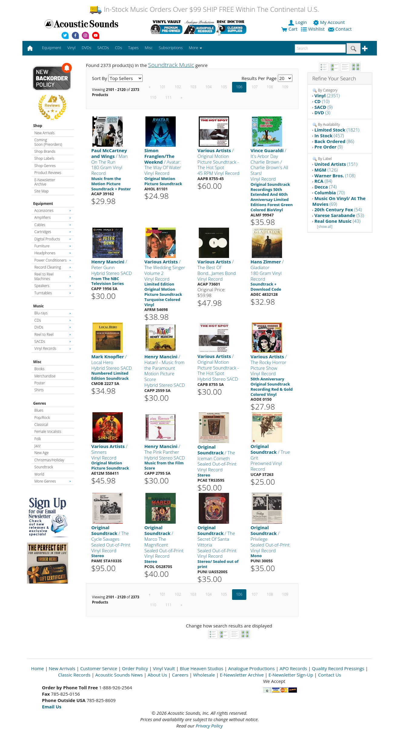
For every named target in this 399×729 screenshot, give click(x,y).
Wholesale (204, 675)
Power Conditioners (53, 260)
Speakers (53, 285)
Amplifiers (53, 217)
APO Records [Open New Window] (293, 668)
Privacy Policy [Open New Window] (209, 726)
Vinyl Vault (164, 668)
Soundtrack (44, 467)
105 (224, 86)
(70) (329, 192)
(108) (334, 175)
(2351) (327, 95)
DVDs (53, 327)
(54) (338, 209)
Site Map (42, 191)
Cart (289, 29)
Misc (37, 361)
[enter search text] (320, 48)
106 (239, 86)
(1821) (337, 130)
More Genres (53, 481)
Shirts (39, 390)
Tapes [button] (133, 47)
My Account (329, 22)
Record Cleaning (53, 267)
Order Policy (135, 668)
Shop (37, 125)
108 (270, 86)
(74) (325, 187)
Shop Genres (45, 165)
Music (38, 306)
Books (40, 368)
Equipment (43, 203)
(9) (323, 107)
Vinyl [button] (71, 47)
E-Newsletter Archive (45, 182)
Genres (39, 403)
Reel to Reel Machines (53, 276)
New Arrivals (45, 132)
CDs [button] (118, 47)
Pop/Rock (42, 417)
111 (168, 97)
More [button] (195, 47)
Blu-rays (53, 313)
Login (298, 22)
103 (193, 86)
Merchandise (45, 376)
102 (178, 86)
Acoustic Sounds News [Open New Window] (119, 675)
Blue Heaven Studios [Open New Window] (201, 668)
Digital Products (53, 239)
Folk (38, 438)
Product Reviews (48, 172)
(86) (334, 141)
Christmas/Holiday (49, 460)
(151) (335, 164)
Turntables (53, 293)
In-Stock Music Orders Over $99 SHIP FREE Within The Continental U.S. (204, 9)
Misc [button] (148, 47)
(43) (337, 221)
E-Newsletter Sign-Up (290, 675)
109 (285, 86)
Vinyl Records (53, 348)
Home (37, 668)
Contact (340, 29)
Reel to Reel (53, 334)
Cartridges (53, 231)
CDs (53, 320)
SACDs (53, 341)
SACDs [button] (103, 47)
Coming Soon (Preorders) (48, 142)
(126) (326, 170)
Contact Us (329, 675)
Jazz (38, 445)
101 (162, 86)
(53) (339, 215)
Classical (41, 424)
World (39, 474)
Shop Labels (44, 158)
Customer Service (98, 668)
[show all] (324, 226)
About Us (157, 675)
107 (254, 86)
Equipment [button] (51, 47)
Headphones (53, 253)
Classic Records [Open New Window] (74, 675)
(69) (339, 201)
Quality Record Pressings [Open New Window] (338, 668)
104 (208, 86)
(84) (323, 181)
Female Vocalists (48, 431)
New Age (42, 452)
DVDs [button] (86, 47)
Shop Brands (45, 151)
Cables (53, 224)
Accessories (53, 210)
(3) (322, 112)
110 (153, 97)
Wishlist (313, 29)
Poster (40, 383)
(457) (329, 135)
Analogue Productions (251, 668)
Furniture (53, 246)
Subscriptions (171, 47)
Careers (180, 675)
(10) (322, 101)
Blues (39, 410)
